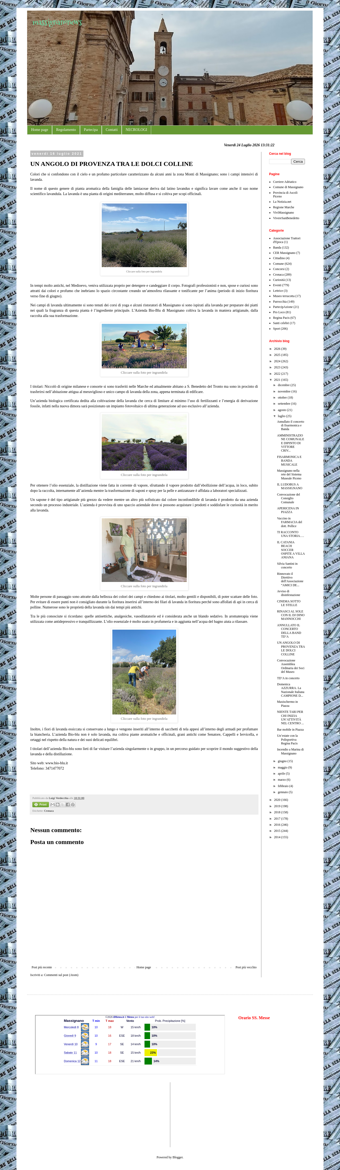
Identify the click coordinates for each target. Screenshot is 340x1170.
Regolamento (66, 130)
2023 (277, 367)
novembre (284, 391)
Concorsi (278, 269)
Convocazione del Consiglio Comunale (288, 498)
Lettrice (278, 291)
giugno (282, 761)
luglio (282, 416)
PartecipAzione (283, 307)
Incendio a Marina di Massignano (290, 751)
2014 (277, 837)
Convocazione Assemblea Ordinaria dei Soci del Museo (290, 666)
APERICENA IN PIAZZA (288, 510)
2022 (277, 374)
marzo (282, 780)
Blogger (178, 1157)
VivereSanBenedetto (286, 218)
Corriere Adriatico (284, 182)
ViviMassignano (283, 212)
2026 (277, 349)
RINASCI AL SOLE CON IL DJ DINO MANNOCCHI (291, 615)
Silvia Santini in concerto (287, 565)
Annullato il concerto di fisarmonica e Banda (290, 425)
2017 (277, 818)
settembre (284, 403)
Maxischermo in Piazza (287, 703)
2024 (277, 361)
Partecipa (91, 130)
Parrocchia (280, 301)
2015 (277, 831)
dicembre (284, 385)
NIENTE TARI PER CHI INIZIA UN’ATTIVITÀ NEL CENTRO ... (290, 717)
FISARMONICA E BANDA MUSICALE (289, 460)
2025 (277, 355)
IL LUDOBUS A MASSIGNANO (289, 486)
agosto (282, 410)
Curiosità (279, 280)
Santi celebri (281, 323)
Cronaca (49, 810)
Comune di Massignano (288, 187)
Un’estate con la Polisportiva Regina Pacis (287, 739)
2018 (277, 812)
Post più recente (42, 967)
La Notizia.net (282, 202)
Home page (39, 130)
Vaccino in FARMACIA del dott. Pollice (289, 522)
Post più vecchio (246, 967)
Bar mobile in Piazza (290, 729)
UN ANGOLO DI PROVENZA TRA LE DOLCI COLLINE (291, 648)
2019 (277, 806)
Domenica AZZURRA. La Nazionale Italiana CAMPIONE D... (290, 689)
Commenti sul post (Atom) (61, 975)
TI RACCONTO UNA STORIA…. (290, 534)
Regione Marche (283, 207)
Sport (276, 328)
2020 (277, 800)
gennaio (283, 792)
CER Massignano (284, 253)
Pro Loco (279, 312)
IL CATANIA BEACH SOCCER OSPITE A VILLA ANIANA (291, 549)
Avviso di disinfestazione (288, 593)
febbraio (283, 786)
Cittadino (279, 258)
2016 (277, 825)
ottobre (283, 397)
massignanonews (57, 21)
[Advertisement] (51, 1114)
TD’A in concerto (288, 678)
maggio (283, 767)
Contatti (112, 130)
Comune (278, 264)
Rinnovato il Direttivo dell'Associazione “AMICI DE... (290, 579)
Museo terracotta (284, 296)
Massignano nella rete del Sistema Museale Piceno (289, 474)
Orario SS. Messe (254, 1018)
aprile (282, 773)
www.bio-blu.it (56, 763)
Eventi (277, 285)
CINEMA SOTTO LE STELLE (288, 603)
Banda (277, 247)
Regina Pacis (281, 318)
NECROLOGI (136, 130)
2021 (277, 380)
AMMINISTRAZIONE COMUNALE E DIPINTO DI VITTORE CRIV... (290, 443)
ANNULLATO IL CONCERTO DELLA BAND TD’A (289, 630)
